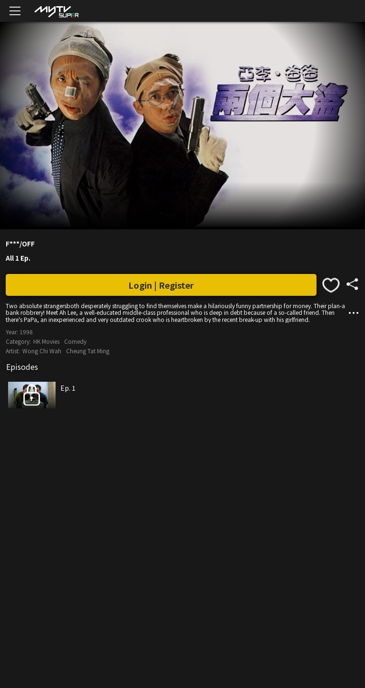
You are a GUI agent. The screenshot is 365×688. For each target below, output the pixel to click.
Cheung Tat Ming (87, 351)
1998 (26, 332)
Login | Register (161, 285)
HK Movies (46, 341)
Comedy (75, 341)
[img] (56, 11)
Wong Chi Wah (41, 351)
